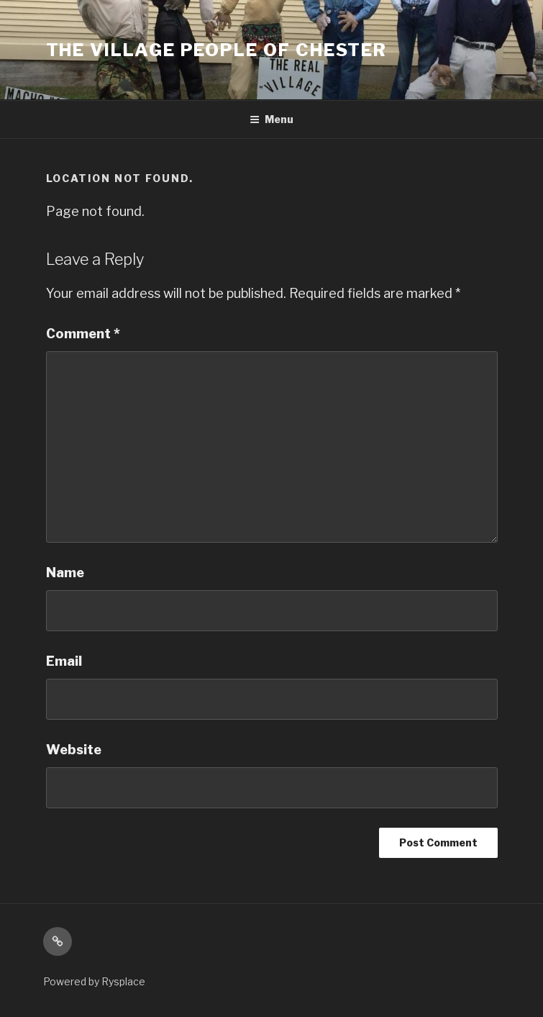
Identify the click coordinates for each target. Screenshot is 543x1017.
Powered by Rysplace (94, 981)
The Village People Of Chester (217, 50)
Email (64, 661)
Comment (83, 333)
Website (73, 749)
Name (65, 572)
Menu (271, 119)
